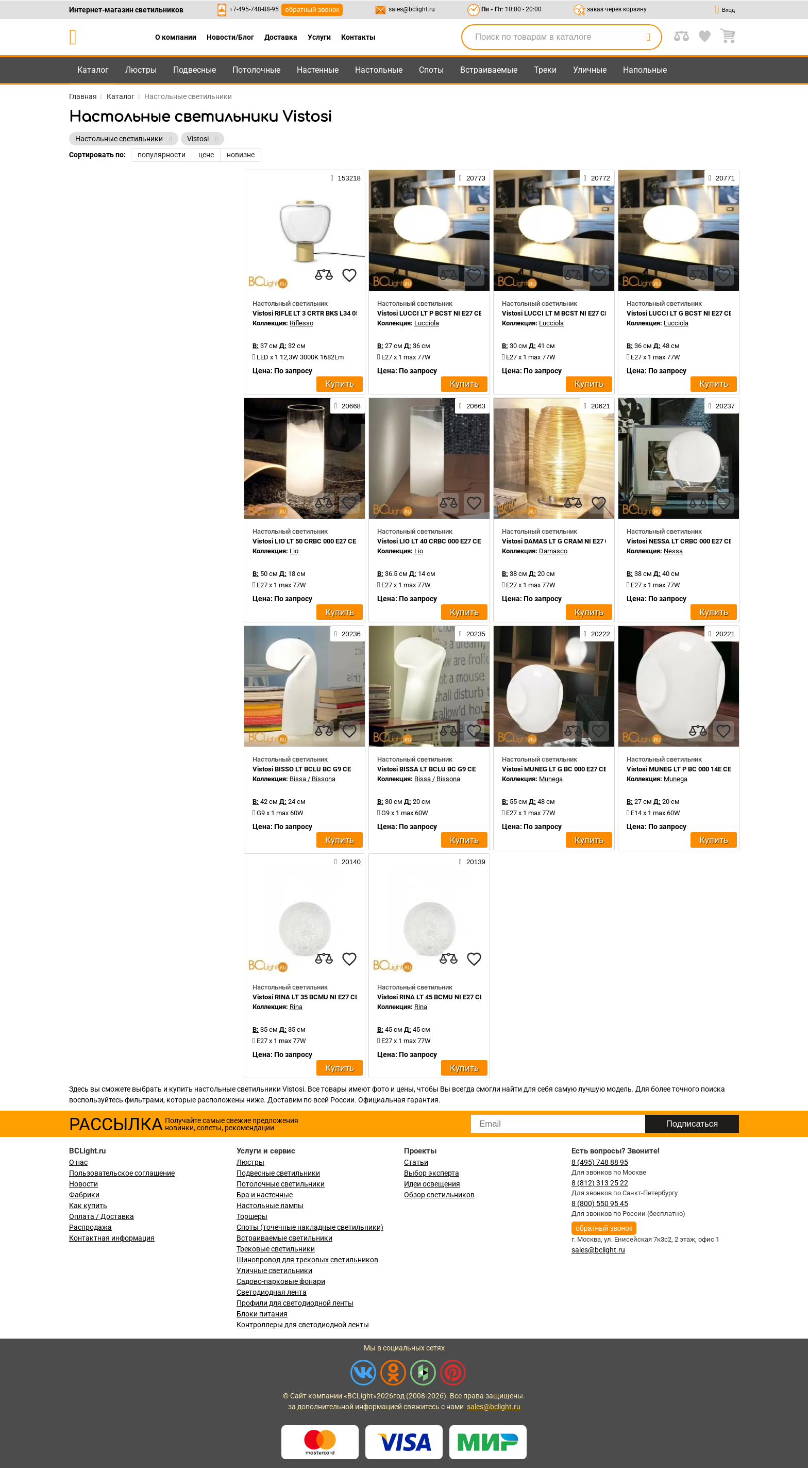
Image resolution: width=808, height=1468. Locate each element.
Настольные (378, 70)
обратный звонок (312, 9)
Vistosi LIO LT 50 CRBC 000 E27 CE (304, 541)
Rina (296, 1007)
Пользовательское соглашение (122, 1173)
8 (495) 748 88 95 (599, 1162)
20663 (472, 406)
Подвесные (194, 70)
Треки (545, 70)
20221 (722, 634)
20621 (597, 406)
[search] (648, 37)
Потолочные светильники (281, 1184)
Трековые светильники (276, 1249)
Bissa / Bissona (312, 779)
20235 (472, 634)
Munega (551, 779)
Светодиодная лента (272, 1292)
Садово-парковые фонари (281, 1281)
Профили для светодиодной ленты (295, 1303)
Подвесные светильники (278, 1173)
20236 (347, 634)
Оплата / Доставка (101, 1216)
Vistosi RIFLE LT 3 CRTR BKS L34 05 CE (310, 313)
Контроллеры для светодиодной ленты (303, 1325)
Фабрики (84, 1195)
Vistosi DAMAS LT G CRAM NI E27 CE (557, 541)
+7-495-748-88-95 (254, 9)
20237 (722, 406)
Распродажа (90, 1227)
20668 (347, 406)
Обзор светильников (439, 1195)
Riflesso (301, 323)
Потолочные (256, 70)
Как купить (88, 1205)
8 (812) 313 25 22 (599, 1183)
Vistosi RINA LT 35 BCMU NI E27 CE (305, 997)
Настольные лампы (270, 1205)
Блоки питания (262, 1314)
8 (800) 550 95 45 (599, 1203)
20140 (347, 861)
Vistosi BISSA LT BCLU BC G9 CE (426, 769)
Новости (83, 1184)
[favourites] (349, 275)
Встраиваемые (488, 70)
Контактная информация (112, 1238)
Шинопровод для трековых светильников (307, 1260)
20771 (722, 178)
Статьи (416, 1162)
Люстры (141, 70)
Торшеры (252, 1216)
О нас (78, 1162)
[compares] (323, 275)
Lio (294, 551)
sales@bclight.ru (412, 9)
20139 (472, 861)
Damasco (553, 551)
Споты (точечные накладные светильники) (310, 1227)
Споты (431, 70)
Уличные (590, 70)
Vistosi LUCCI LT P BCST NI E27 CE (429, 313)
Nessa (673, 551)
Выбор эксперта (431, 1173)
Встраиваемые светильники (284, 1238)
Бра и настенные (265, 1195)
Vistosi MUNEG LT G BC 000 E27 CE (554, 769)
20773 (472, 178)
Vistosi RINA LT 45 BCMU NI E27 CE (430, 997)
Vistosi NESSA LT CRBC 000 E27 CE (679, 541)
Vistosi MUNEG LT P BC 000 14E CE (679, 769)
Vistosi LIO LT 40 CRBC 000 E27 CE (429, 541)
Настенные (318, 70)
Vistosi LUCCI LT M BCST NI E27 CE (555, 313)
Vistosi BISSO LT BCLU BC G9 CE (301, 769)
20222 (597, 634)
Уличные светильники (274, 1270)
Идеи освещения (432, 1184)
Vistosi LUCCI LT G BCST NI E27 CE (679, 313)
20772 (597, 178)
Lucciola (426, 323)
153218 (346, 178)
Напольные (645, 70)
